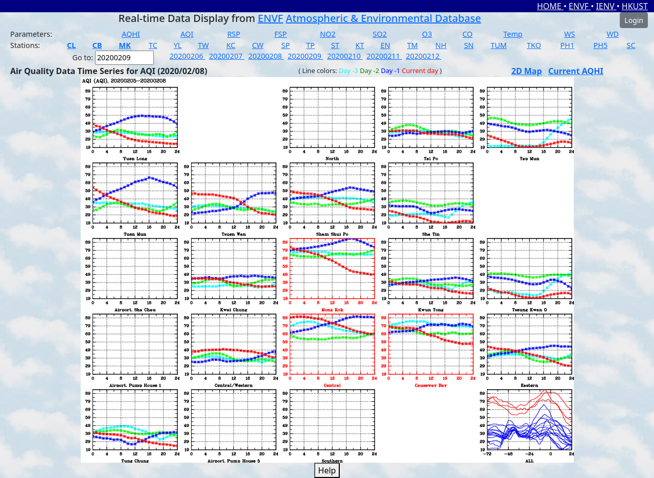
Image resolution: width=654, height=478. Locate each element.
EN (385, 45)
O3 (427, 34)
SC (631, 45)
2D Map (526, 71)
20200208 (266, 56)
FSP (280, 34)
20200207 (227, 56)
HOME (550, 6)
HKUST (635, 6)
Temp (512, 34)
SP (286, 45)
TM (412, 45)
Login (633, 20)
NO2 (327, 34)
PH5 (601, 45)
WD (612, 34)
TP (310, 45)
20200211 (384, 56)
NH (441, 45)
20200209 (305, 56)
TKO (534, 45)
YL (178, 45)
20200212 (423, 56)
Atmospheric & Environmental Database (383, 18)
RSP (234, 34)
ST (335, 45)
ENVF (580, 6)
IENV (606, 6)
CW (257, 45)
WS (569, 34)
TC (153, 45)
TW (203, 45)
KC (231, 45)
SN (469, 45)
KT (360, 45)
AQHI (131, 34)
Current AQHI (575, 71)
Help (327, 470)
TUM (499, 45)
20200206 (187, 56)
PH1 (567, 45)
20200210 (345, 56)
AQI (186, 34)
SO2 (380, 34)
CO (467, 34)
